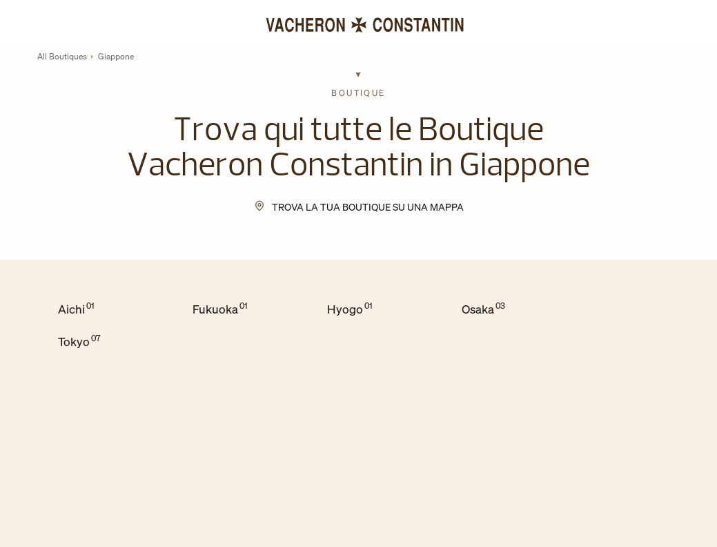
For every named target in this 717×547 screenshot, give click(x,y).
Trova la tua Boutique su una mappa (368, 206)
